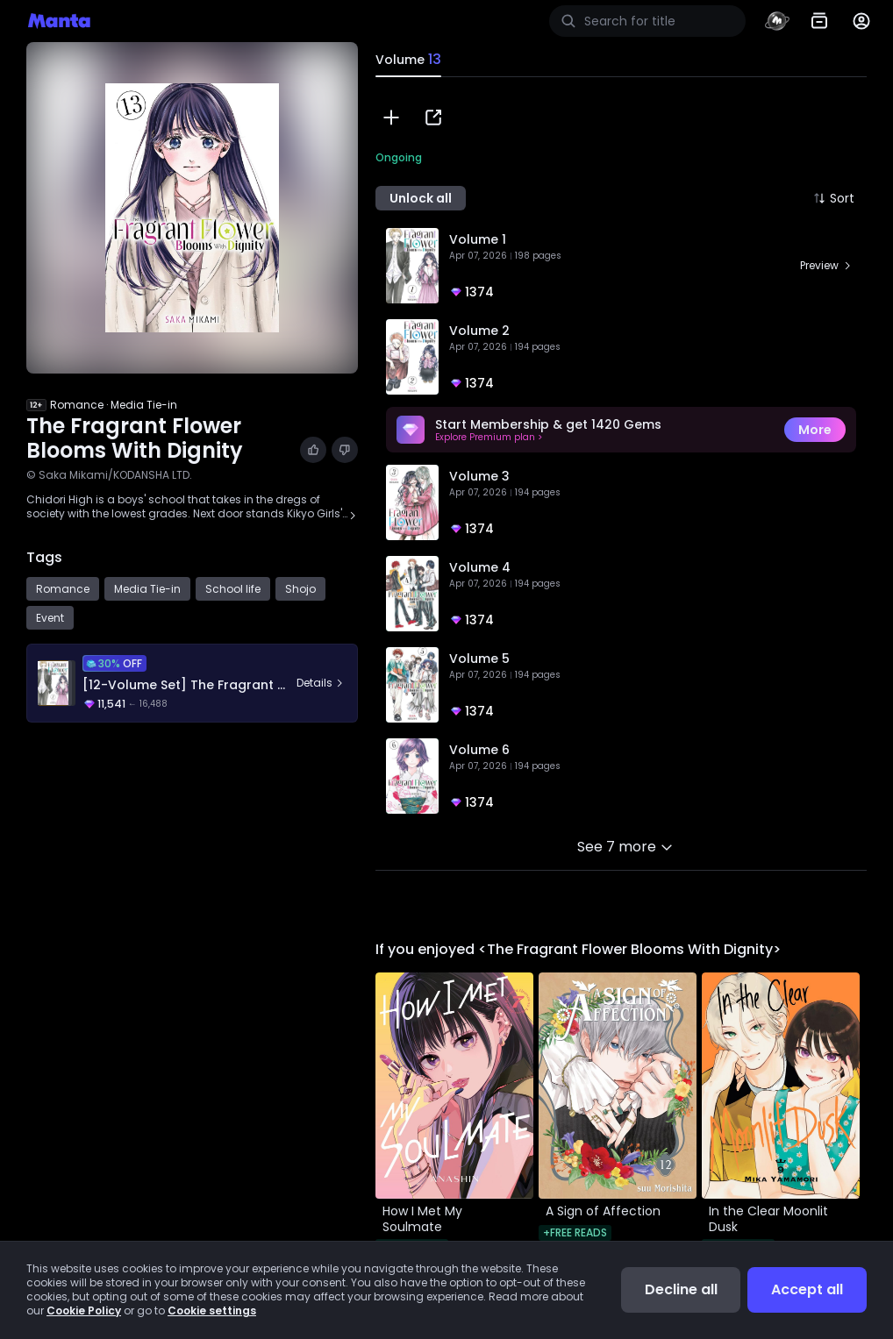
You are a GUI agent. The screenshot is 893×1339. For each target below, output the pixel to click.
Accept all (807, 1289)
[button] (391, 117)
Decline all (681, 1289)
